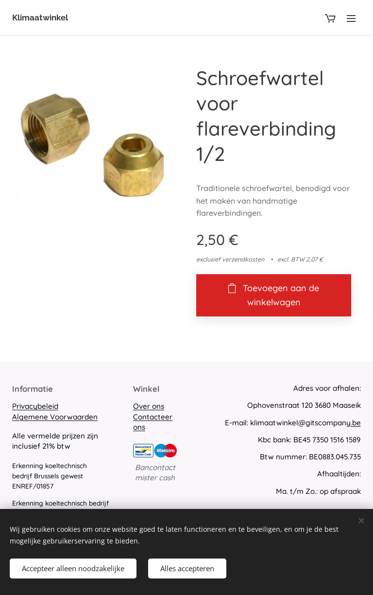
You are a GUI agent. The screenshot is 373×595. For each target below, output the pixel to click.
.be (356, 422)
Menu (351, 18)
